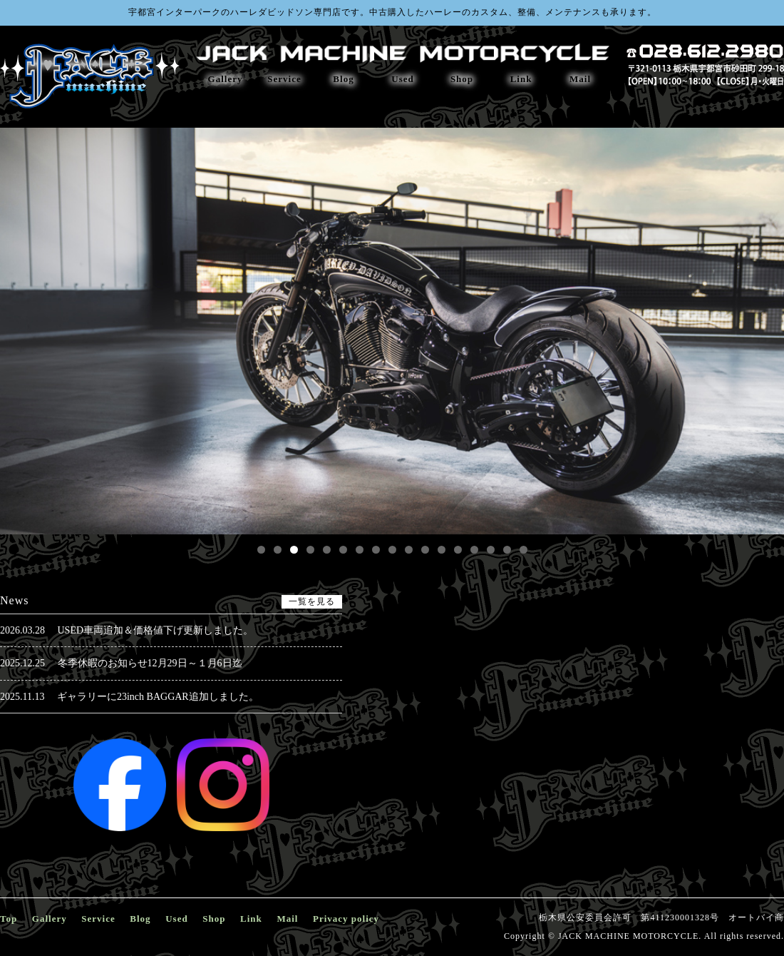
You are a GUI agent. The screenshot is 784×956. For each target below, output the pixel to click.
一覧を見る (312, 601)
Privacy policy (346, 918)
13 (458, 550)
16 (507, 550)
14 (474, 550)
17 (523, 550)
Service (284, 78)
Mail (580, 78)
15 (491, 550)
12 (441, 550)
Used (402, 78)
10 (409, 550)
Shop (461, 78)
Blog (343, 78)
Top (8, 918)
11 (425, 550)
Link (521, 78)
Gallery (225, 78)
